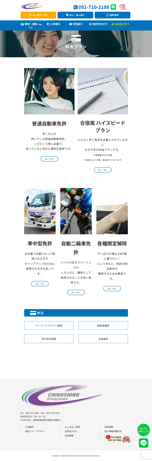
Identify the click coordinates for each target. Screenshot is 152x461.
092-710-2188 (91, 6)
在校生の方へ (71, 431)
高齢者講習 (103, 325)
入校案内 (53, 24)
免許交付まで (98, 24)
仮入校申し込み (38, 15)
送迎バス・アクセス (34, 431)
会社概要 (69, 435)
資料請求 (112, 15)
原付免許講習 (48, 339)
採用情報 (109, 426)
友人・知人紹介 (75, 15)
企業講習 (103, 339)
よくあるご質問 (72, 426)
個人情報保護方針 (113, 431)
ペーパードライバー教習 (49, 325)
